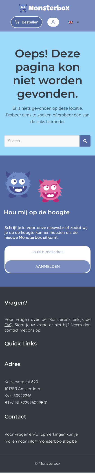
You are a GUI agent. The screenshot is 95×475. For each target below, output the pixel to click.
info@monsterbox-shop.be (52, 443)
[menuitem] (74, 22)
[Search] (85, 143)
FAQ (8, 327)
